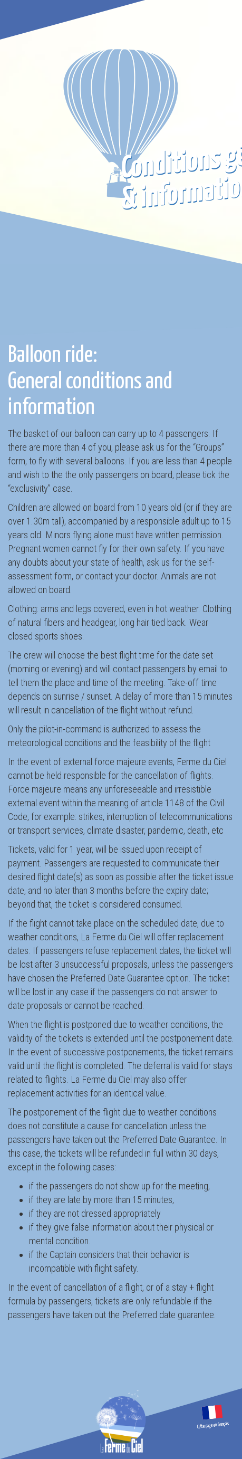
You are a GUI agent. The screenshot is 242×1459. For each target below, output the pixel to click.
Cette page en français (213, 1425)
